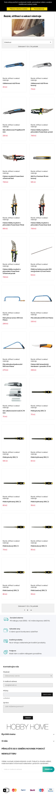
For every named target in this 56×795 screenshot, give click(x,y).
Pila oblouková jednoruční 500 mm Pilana (12, 365)
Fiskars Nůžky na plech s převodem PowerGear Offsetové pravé (12, 271)
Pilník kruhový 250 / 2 (11, 546)
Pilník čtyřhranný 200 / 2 (12, 502)
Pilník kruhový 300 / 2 (39, 546)
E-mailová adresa (10, 681)
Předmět (6, 672)
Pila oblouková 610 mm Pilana (42, 318)
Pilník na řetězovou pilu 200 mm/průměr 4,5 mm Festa (41, 270)
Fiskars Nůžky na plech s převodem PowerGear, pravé (42, 131)
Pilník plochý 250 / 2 (10, 457)
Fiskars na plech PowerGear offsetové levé (13, 177)
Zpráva (6, 703)
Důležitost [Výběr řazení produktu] (28, 42)
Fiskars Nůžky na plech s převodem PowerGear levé (41, 224)
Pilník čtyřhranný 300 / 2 (40, 502)
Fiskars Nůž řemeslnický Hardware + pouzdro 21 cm (41, 365)
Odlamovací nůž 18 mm (11, 83)
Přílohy (5, 691)
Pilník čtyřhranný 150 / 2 (39, 457)
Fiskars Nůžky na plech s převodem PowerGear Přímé (13, 224)
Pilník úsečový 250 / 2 (39, 590)
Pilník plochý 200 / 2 (38, 411)
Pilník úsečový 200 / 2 (11, 590)
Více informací (28, 6)
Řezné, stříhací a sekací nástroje (11, 79)
